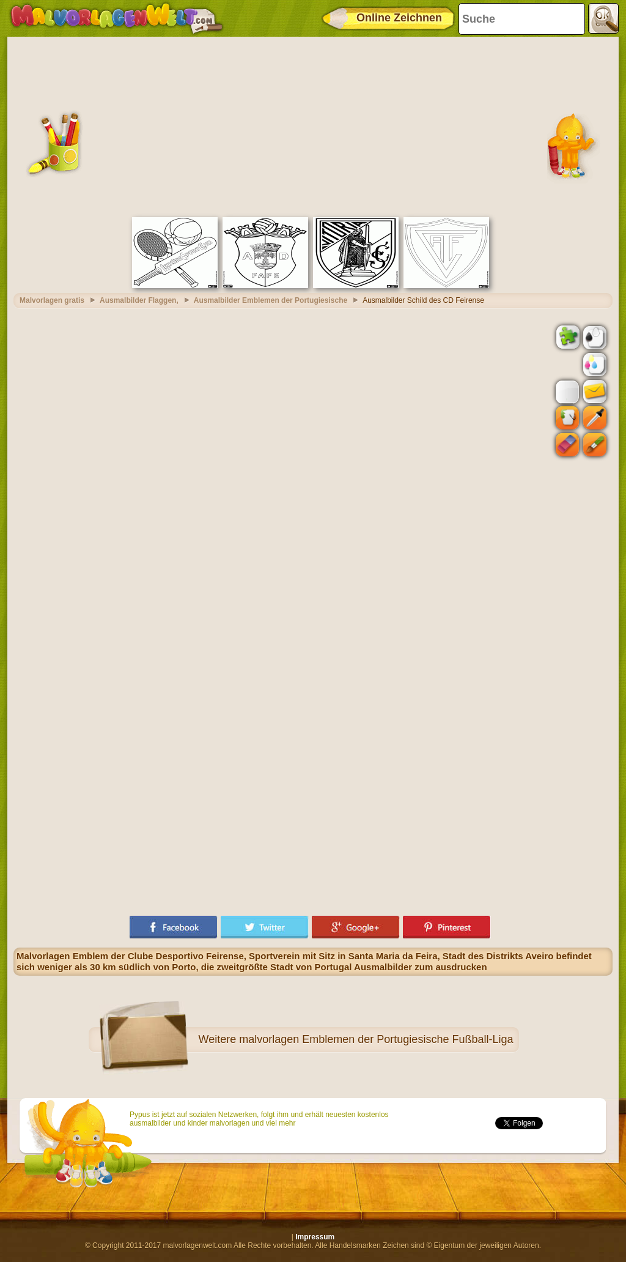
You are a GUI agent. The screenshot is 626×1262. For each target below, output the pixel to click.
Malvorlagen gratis (52, 300)
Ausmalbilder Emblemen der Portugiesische (270, 300)
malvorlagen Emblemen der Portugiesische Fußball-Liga (376, 1039)
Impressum (314, 1237)
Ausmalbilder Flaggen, (139, 300)
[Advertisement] (313, 125)
